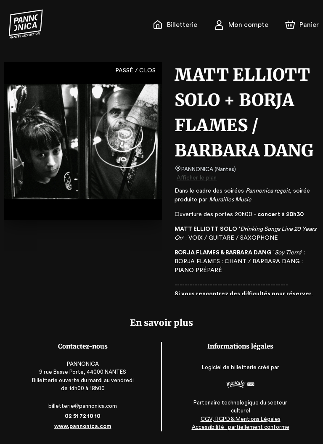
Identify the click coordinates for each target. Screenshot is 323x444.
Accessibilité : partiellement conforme (240, 427)
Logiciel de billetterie (229, 367)
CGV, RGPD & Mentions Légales (241, 419)
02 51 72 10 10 (82, 416)
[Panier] (302, 24)
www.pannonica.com (83, 426)
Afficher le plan (196, 177)
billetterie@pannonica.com (82, 406)
